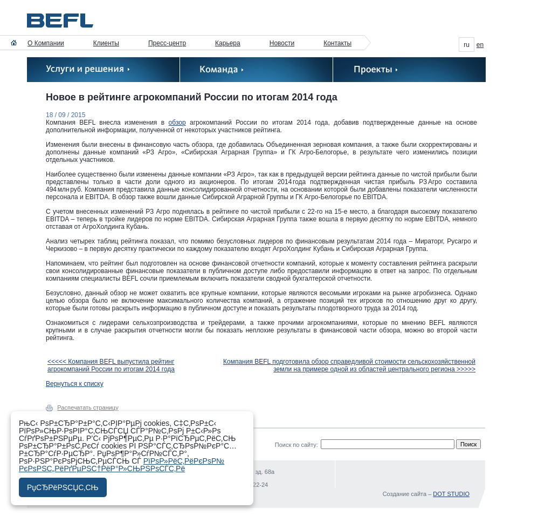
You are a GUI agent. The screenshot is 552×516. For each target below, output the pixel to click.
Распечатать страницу (87, 407)
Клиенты (106, 43)
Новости (282, 43)
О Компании (45, 43)
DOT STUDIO (451, 494)
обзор (177, 122)
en (480, 45)
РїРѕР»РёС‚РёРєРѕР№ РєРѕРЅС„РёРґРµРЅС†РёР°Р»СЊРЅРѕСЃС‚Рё (121, 465)
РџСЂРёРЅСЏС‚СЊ (63, 487)
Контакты (337, 43)
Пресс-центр (167, 43)
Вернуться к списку (75, 384)
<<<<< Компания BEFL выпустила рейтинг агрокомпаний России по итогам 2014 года (111, 365)
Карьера (227, 43)
